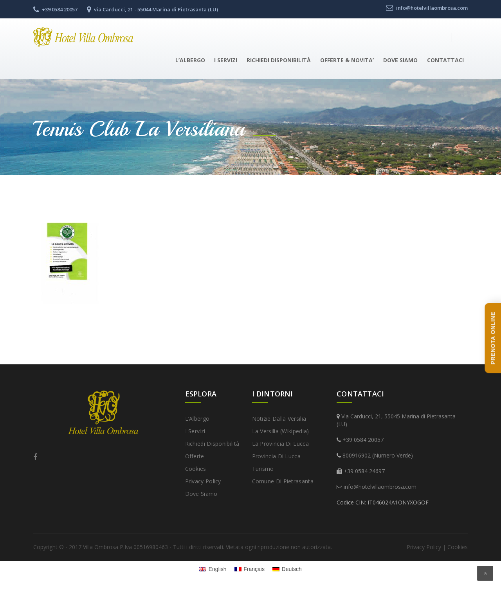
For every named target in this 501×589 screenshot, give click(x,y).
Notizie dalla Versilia (279, 418)
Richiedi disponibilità (279, 60)
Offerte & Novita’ (347, 60)
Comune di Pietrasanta (283, 481)
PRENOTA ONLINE (493, 338)
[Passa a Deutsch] (287, 569)
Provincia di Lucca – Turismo (279, 462)
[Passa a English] (213, 569)
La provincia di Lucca (280, 443)
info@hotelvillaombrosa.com (380, 486)
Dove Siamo (400, 60)
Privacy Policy (203, 481)
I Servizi (225, 60)
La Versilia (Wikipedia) (280, 431)
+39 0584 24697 (364, 471)
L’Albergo (190, 60)
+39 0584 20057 (363, 439)
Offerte (194, 456)
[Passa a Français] (250, 569)
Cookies (195, 468)
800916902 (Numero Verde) (377, 455)
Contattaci (445, 60)
